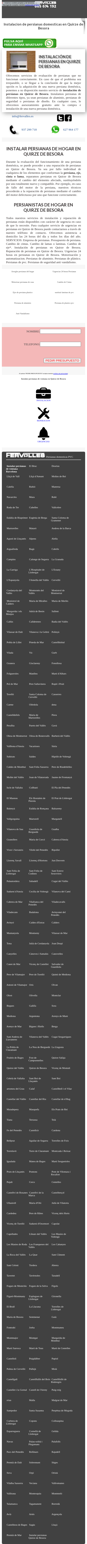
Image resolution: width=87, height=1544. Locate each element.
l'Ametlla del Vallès (39, 580)
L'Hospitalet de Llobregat (37, 571)
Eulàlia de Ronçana (39, 808)
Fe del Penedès (14, 1130)
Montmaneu (58, 1327)
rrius (9, 1400)
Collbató (33, 787)
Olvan (55, 984)
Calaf (32, 1088)
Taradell (56, 1275)
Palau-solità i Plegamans (35, 1443)
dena (54, 704)
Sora (54, 1005)
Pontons (33, 1171)
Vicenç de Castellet (38, 964)
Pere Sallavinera (37, 683)
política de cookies (32, 5)
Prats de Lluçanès (16, 1171)
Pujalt (10, 1182)
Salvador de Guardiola (57, 965)
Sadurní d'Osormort (39, 1223)
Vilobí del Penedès (38, 849)
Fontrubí (11, 1327)
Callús (10, 621)
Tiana (9, 1119)
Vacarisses (34, 746)
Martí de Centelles (61, 1348)
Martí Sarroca (14, 1348)
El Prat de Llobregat (62, 798)
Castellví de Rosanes (17, 1192)
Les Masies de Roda (17, 1244)
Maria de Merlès (60, 600)
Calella (10, 486)
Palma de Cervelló (16, 1368)
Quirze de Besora (38, 1068)
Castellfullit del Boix (39, 1379)
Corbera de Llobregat (12, 1422)
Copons (33, 1420)
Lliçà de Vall (13, 476)
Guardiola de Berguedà (35, 830)
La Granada (58, 559)
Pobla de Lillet (14, 642)
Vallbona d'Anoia (15, 746)
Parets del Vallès (37, 725)
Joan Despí (57, 943)
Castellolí (11, 1358)
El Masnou (12, 798)
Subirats (11, 756)
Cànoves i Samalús (38, 953)
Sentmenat (34, 1317)
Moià (54, 1368)
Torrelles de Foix (60, 1140)
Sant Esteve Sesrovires (57, 872)
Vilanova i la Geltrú (39, 632)
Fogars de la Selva (38, 1285)
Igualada (11, 1161)
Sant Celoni (13, 1265)
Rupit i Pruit (58, 683)
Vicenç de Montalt (61, 1068)
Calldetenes (35, 621)
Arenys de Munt (60, 1016)
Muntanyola (13, 933)
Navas (10, 1441)
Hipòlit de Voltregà (61, 756)
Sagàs (32, 1524)
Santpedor (12, 1410)
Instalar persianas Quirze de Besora (38, 1536)
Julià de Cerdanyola (39, 943)
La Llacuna (35, 1306)
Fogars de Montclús (17, 1285)
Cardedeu (11, 1213)
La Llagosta (58, 1047)
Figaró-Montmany (16, 1296)
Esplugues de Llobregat (35, 1297)
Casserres (56, 694)
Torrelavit (11, 1151)
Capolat (56, 1223)
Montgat (33, 1337)
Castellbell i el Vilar (62, 1088)
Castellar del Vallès (16, 1099)
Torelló (10, 694)
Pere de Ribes (36, 1213)
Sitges (55, 1462)
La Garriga (12, 569)
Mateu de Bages (37, 1161)
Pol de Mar (12, 683)
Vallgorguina (12, 818)
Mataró (32, 528)
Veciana (33, 1483)
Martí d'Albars (59, 673)
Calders (55, 922)
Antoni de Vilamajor (16, 984)
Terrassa (33, 1119)
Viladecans (12, 912)
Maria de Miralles (38, 600)
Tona (9, 943)
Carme (10, 704)
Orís (31, 984)
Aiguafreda (12, 549)
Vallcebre (56, 507)
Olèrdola (33, 704)
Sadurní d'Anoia (15, 891)
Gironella (56, 1296)
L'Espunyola (13, 580)
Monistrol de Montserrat (58, 591)
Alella (55, 538)
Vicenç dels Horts (60, 1213)
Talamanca (11, 1503)
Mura (32, 497)
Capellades (12, 1234)
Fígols (55, 1285)
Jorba (32, 1327)
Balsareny (57, 808)
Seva (9, 1472)
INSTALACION (43, 399)
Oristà (55, 1472)
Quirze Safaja (58, 1057)
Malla (32, 1400)
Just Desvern (58, 860)
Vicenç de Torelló (15, 1223)
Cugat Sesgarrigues (61, 1036)
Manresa (56, 486)
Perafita (11, 725)
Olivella (33, 995)
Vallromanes (58, 1483)
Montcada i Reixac (61, 1151)
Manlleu (33, 673)
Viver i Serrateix (14, 849)
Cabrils (55, 549)
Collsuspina (58, 1420)
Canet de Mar (13, 964)
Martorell (34, 818)
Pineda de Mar (36, 642)
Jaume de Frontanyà (62, 777)
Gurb (54, 652)
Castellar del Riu (37, 1099)
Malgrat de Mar (60, 1400)
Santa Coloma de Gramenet (60, 519)
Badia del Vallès (60, 621)
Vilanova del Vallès (38, 1036)
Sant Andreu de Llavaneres (14, 1038)
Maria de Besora (15, 1317)
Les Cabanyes (59, 1244)
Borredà (56, 1503)
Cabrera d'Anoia (60, 839)
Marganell (57, 818)
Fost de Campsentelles (36, 1059)
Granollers (12, 839)
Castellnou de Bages (17, 1524)
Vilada (9, 652)
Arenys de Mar (14, 1026)
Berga (55, 1026)
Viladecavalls (58, 901)
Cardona (56, 1130)
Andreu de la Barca (61, 528)
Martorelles (12, 528)
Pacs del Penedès (15, 1451)
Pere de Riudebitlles (62, 766)
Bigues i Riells (36, 1026)
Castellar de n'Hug (61, 1099)
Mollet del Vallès (15, 777)
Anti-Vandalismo (22, 313)
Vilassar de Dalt (14, 632)
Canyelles (12, 953)
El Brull (11, 1306)
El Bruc (33, 466)
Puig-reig (56, 1389)
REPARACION (43, 419)
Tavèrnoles (34, 1275)
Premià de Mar (14, 1535)
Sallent (55, 611)
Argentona (34, 1016)
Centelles (56, 1182)
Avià (8, 1514)
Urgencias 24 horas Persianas (64, 271)
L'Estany (56, 569)
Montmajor (12, 1337)
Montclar (56, 995)
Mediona (11, 1016)
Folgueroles (13, 673)
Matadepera (13, 1109)
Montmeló (57, 1493)
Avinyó (10, 922)
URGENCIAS (44, 440)
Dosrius (56, 466)
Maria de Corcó (37, 839)
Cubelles (33, 507)
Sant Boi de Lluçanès (35, 1079)
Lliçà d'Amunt (36, 476)
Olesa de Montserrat (17, 735)
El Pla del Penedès (61, 787)
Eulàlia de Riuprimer (17, 517)
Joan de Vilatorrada (39, 777)
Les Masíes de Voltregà (58, 1235)
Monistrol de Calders (13, 602)
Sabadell (33, 881)
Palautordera (13, 881)
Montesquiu (35, 1493)
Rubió (32, 486)
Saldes (32, 756)
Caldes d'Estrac (37, 922)
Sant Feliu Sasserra (38, 766)
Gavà (54, 725)
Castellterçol (58, 1192)
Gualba (55, 829)
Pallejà (32, 1368)
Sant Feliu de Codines (35, 872)
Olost (9, 995)
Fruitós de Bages (15, 1057)
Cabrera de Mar (15, 901)
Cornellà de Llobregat (35, 1432)
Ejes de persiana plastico (22, 292)
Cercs (32, 1182)
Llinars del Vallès (38, 1234)
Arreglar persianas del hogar (22, 271)
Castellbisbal (58, 642)
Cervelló (56, 580)
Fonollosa (57, 663)
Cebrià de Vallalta (16, 1078)
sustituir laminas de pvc (64, 292)
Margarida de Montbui (58, 1339)
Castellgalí (12, 1379)
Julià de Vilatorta (60, 1203)
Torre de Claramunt (39, 1151)
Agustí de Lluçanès (16, 538)
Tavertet (10, 1275)
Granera (11, 663)
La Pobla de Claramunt (12, 1048)
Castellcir (34, 1130)
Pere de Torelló (37, 974)
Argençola (57, 1514)
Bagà (31, 549)
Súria (54, 746)
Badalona (34, 912)
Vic (30, 652)
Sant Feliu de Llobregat (13, 872)
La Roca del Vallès (16, 1254)
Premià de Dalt (14, 1462)
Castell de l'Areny (38, 1389)
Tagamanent (35, 1503)
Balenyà (11, 808)
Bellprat (11, 1140)
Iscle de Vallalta (15, 787)
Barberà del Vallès (61, 735)
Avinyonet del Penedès (58, 913)
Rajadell (56, 1451)
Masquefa (34, 1109)
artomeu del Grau (15, 1088)
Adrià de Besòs (36, 611)
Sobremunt (34, 1462)
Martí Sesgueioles (61, 1161)
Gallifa (32, 1005)
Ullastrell (11, 1203)
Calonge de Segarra (39, 559)
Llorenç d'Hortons (38, 860)
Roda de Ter (13, 507)
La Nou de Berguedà (39, 1047)
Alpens (32, 538)
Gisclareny (34, 663)
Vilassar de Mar (60, 933)
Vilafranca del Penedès (36, 903)
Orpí (31, 1472)
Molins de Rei (59, 476)
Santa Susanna (36, 1410)
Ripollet (56, 849)
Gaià (54, 1317)
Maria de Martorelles (34, 716)
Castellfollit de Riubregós (59, 1380)
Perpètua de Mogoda (62, 1410)
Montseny (34, 933)
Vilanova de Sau (14, 829)
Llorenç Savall (14, 860)
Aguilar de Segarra (38, 1140)
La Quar (33, 1254)
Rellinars (33, 1451)
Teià (54, 1119)
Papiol (55, 1358)
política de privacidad (60, 373)
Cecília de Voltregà (38, 891)
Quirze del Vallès (15, 1068)
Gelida (55, 1431)
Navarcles (12, 497)
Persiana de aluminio (22, 303)
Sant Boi (56, 1078)
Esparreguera (13, 1431)
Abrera (55, 1265)
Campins (11, 559)
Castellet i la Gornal (17, 1389)
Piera (54, 714)
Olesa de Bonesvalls (39, 735)
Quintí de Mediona (61, 974)
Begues (10, 1005)
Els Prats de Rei (60, 1109)
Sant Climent (58, 1254)
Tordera (33, 1265)
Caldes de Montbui (16, 766)
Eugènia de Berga (38, 517)
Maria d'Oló (35, 1203)
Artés (32, 1514)
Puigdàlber (34, 1358)
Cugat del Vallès (60, 881)
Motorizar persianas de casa (23, 282)
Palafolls (56, 1441)
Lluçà (55, 1524)
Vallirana (11, 1493)
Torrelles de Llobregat (57, 1308)
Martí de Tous (36, 1348)
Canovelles (57, 953)
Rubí (54, 497)
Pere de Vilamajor (16, 974)
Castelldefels (13, 714)
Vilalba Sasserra (14, 1483)
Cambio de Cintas (64, 282)
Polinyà (55, 632)
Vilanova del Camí (61, 891)
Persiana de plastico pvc (64, 303)
